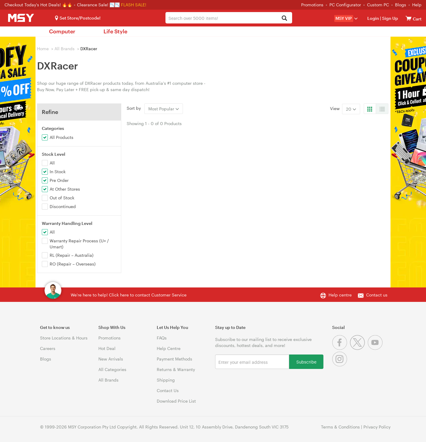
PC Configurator (345, 4)
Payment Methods (174, 358)
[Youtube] (376, 348)
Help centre (340, 294)
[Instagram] (340, 364)
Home (43, 48)
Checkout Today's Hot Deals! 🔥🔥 (39, 4)
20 (351, 109)
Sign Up (389, 18)
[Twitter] (359, 348)
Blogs (400, 4)
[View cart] (409, 18)
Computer (62, 31)
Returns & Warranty (176, 369)
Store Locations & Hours (64, 337)
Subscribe (306, 361)
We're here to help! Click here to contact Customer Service (129, 294)
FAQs (162, 337)
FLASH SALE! (133, 4)
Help (416, 4)
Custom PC (378, 4)
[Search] (284, 18)
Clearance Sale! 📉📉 (98, 4)
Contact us (376, 294)
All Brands (64, 48)
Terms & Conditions (340, 426)
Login (373, 18)
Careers (47, 348)
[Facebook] (341, 348)
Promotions (312, 4)
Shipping (166, 379)
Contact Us (168, 390)
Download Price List (176, 401)
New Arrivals (110, 358)
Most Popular (163, 108)
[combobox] (228, 17)
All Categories (112, 369)
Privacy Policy (376, 426)
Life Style (115, 31)
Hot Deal (107, 348)
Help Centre (169, 348)
